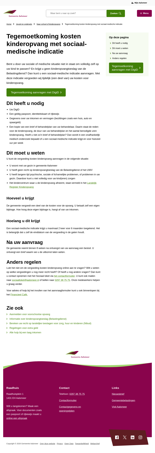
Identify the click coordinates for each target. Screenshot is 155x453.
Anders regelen (119, 58)
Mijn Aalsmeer (141, 3)
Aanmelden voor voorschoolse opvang (28, 314)
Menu (144, 13)
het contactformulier (64, 276)
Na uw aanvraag (120, 53)
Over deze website (47, 444)
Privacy (60, 444)
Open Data (69, 444)
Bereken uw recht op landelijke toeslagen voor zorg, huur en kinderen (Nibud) (48, 323)
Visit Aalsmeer (119, 406)
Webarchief (95, 444)
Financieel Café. (19, 294)
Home (8, 24)
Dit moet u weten (120, 48)
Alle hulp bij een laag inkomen (23, 332)
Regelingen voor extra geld (22, 328)
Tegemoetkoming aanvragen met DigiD (126, 68)
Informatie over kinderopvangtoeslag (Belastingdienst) (36, 319)
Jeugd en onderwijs (24, 24)
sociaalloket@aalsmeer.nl (25, 280)
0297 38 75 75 (62, 280)
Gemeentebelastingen (123, 400)
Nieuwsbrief (118, 394)
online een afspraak (16, 418)
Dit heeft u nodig (120, 43)
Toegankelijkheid (82, 444)
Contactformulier (68, 400)
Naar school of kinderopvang (48, 24)
